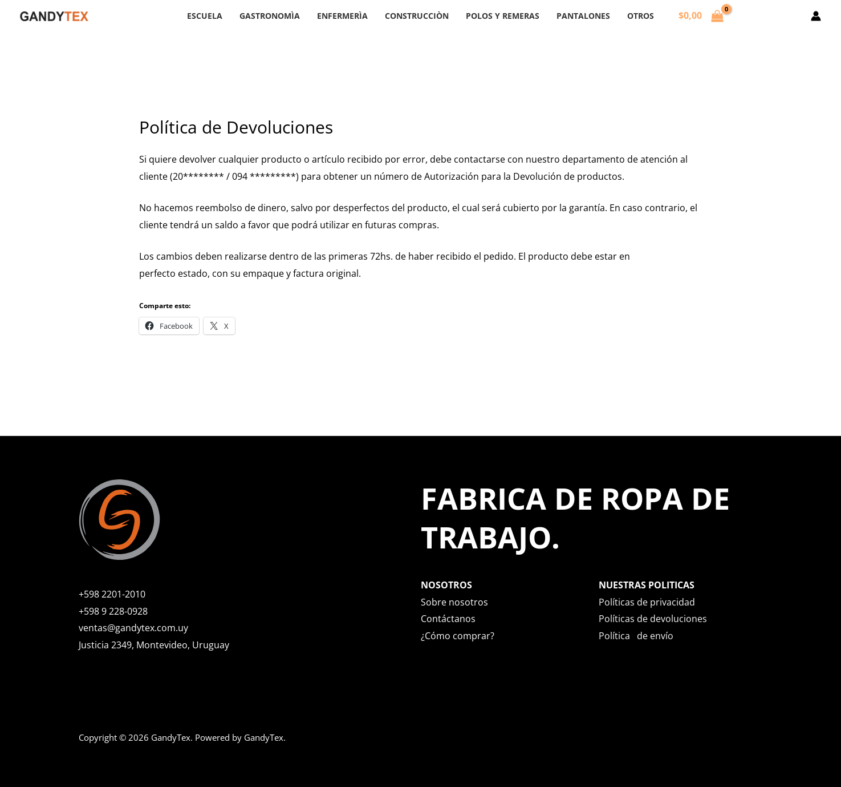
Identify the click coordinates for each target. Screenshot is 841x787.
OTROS (623, 15)
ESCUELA (221, 15)
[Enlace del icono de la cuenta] (816, 16)
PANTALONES (572, 15)
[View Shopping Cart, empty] (681, 16)
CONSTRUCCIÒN (417, 15)
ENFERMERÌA (348, 15)
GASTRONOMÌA (281, 15)
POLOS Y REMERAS (497, 15)
